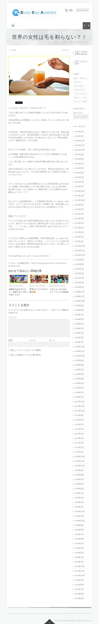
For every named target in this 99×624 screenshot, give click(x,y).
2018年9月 (79, 360)
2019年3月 (79, 333)
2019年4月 (79, 328)
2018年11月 (79, 351)
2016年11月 (79, 461)
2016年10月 (80, 466)
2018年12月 (80, 347)
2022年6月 (79, 168)
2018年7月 (79, 369)
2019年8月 (79, 310)
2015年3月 (79, 552)
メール (37, 340)
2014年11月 (79, 571)
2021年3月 (79, 232)
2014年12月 (80, 566)
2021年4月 (79, 228)
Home (57, 42)
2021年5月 (79, 223)
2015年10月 (80, 520)
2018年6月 (79, 374)
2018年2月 (79, 392)
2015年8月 (79, 530)
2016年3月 (79, 498)
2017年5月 (79, 433)
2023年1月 (79, 136)
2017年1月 (79, 452)
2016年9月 (79, 470)
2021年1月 (79, 241)
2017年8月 (79, 420)
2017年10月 (80, 411)
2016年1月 (79, 507)
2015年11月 (79, 516)
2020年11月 (80, 250)
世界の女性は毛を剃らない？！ (79, 42)
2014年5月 (79, 598)
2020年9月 (79, 260)
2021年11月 (79, 195)
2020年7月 (79, 269)
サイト (52, 340)
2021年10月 (80, 200)
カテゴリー (78, 113)
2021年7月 (79, 214)
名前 (17, 340)
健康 (64, 42)
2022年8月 (79, 159)
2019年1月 (79, 342)
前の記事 (12, 50)
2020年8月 (79, 264)
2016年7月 (79, 479)
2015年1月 (79, 562)
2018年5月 (79, 379)
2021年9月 (79, 205)
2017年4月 (79, 438)
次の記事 (66, 50)
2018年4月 (79, 383)
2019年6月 (79, 319)
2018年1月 (79, 397)
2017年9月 (79, 415)
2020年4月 (79, 273)
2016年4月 (79, 493)
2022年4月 (79, 177)
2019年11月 (79, 296)
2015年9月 (79, 525)
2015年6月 (79, 539)
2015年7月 (79, 534)
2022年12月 (80, 141)
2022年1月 (79, 186)
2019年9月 (79, 305)
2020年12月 (80, 246)
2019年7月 (79, 314)
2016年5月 (79, 488)
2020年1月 (79, 287)
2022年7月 (79, 163)
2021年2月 (79, 237)
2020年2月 (79, 282)
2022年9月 (79, 154)
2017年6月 (79, 429)
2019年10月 (80, 301)
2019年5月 (79, 324)
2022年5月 (79, 173)
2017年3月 (79, 443)
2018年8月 (79, 365)
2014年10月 (80, 575)
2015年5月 (79, 543)
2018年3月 (79, 388)
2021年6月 (79, 218)
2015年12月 (80, 511)
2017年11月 (79, 406)
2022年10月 (80, 150)
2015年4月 (79, 548)
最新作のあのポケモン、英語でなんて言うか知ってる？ (18, 292)
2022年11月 (80, 145)
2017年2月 (79, 447)
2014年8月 (79, 585)
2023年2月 (79, 131)
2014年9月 (79, 580)
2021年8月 (79, 209)
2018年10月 (80, 356)
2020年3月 (79, 278)
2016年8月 (79, 475)
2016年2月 (79, 502)
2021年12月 (80, 191)
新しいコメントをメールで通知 (26, 350)
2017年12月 (80, 401)
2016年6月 (79, 484)
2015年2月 (79, 557)
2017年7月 (79, 424)
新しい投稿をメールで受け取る (26, 355)
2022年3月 (79, 182)
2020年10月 (80, 255)
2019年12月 (80, 292)
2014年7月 (79, 589)
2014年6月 (79, 594)
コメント (12, 317)
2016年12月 (80, 456)
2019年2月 (79, 337)
